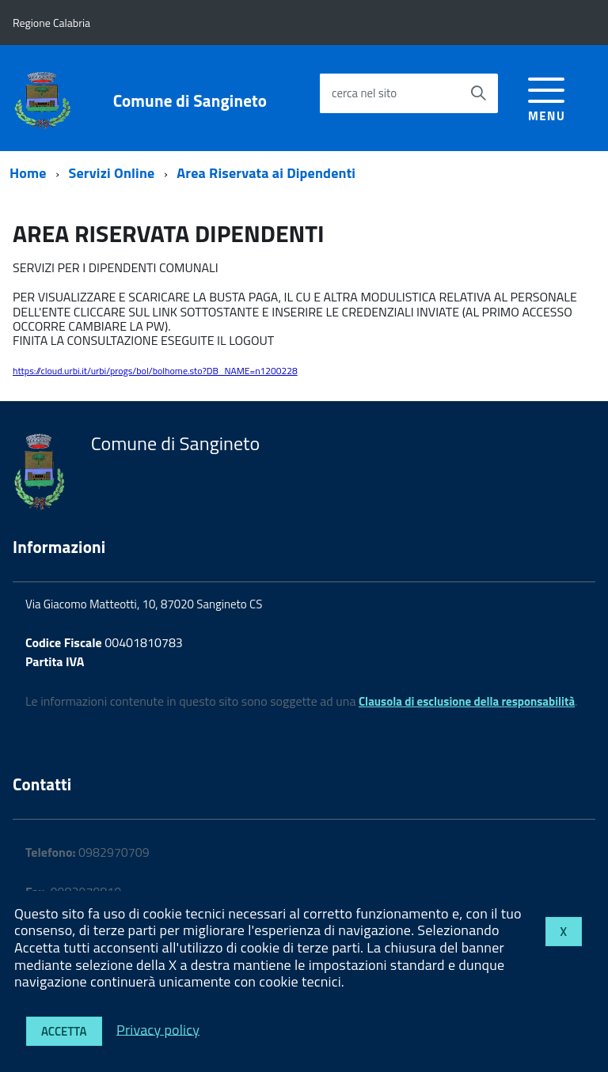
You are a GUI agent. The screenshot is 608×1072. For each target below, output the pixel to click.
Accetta (64, 1031)
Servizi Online (112, 173)
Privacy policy (158, 1029)
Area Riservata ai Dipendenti (266, 173)
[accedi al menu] (546, 97)
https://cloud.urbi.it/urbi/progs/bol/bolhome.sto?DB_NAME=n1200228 (155, 370)
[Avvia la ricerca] (478, 93)
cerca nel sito (364, 93)
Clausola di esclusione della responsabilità (467, 701)
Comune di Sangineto (190, 101)
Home (28, 173)
